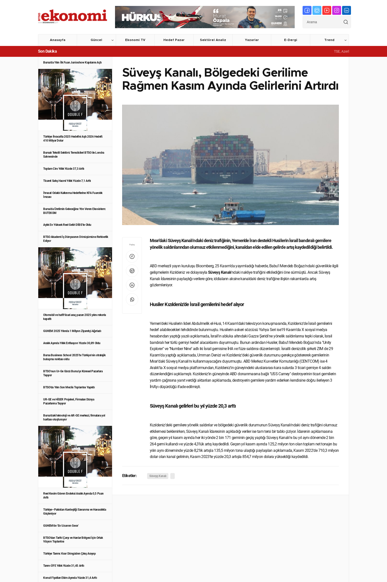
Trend (329, 40)
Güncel (96, 40)
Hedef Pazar (174, 40)
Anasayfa (57, 40)
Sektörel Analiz (213, 40)
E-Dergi (290, 40)
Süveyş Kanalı (157, 476)
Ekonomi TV (135, 40)
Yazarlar (252, 40)
